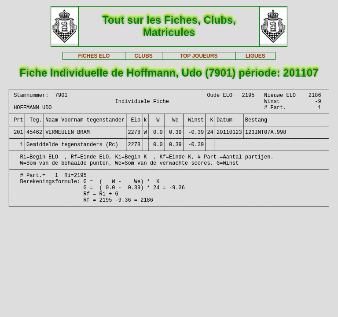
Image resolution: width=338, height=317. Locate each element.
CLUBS (143, 56)
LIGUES (255, 56)
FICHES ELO (94, 56)
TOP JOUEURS (199, 56)
